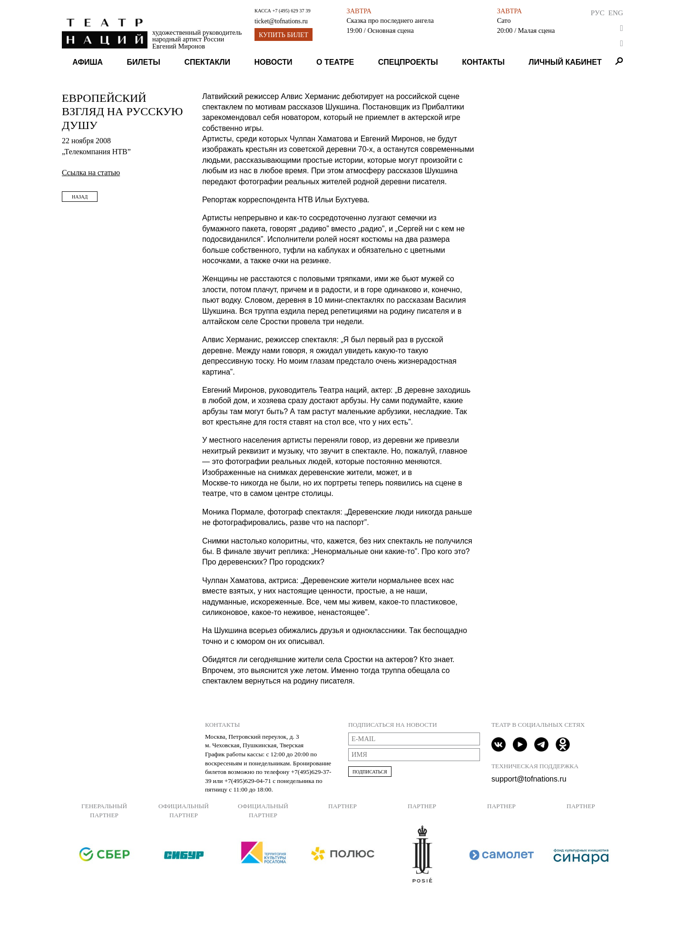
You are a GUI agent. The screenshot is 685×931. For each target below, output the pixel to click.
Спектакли (207, 62)
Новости (273, 62)
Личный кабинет (564, 62)
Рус (598, 13)
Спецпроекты (408, 62)
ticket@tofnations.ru (281, 21)
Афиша (87, 62)
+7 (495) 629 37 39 (291, 10)
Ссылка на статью (91, 172)
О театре (335, 62)
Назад (80, 196)
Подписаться (369, 771)
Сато (504, 20)
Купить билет (283, 35)
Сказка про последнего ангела (389, 20)
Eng (615, 13)
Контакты (483, 62)
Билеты (143, 62)
